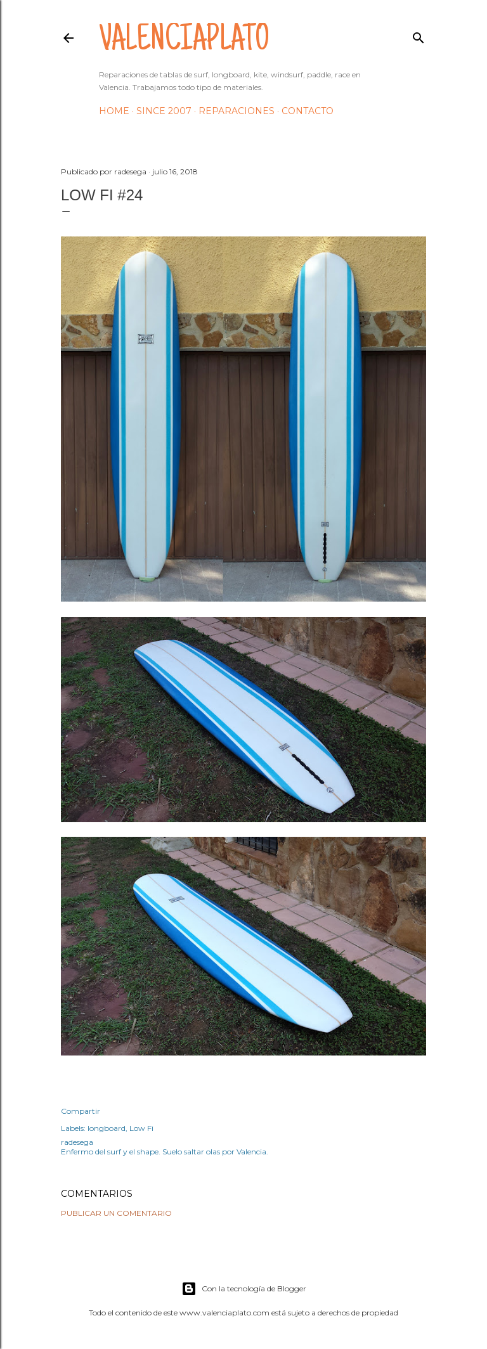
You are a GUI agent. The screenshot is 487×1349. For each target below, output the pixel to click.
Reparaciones (236, 111)
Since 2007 (164, 111)
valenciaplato (184, 42)
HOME (114, 111)
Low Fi (141, 1128)
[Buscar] (418, 35)
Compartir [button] (80, 1111)
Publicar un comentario (116, 1213)
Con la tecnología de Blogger (243, 1288)
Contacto (308, 111)
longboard (107, 1128)
